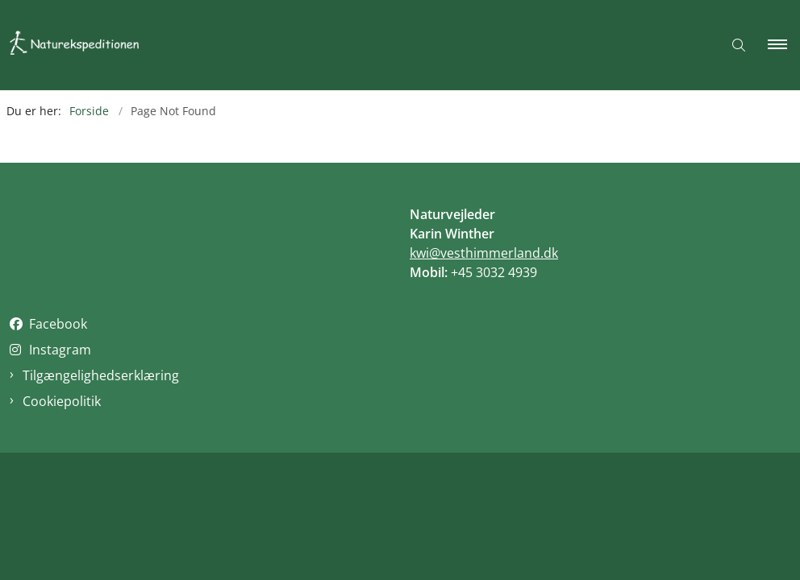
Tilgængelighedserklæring (101, 375)
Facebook (58, 324)
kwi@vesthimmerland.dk (484, 253)
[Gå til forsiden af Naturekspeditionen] (85, 45)
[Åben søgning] (738, 45)
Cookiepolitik (62, 401)
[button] (784, 45)
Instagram (60, 349)
